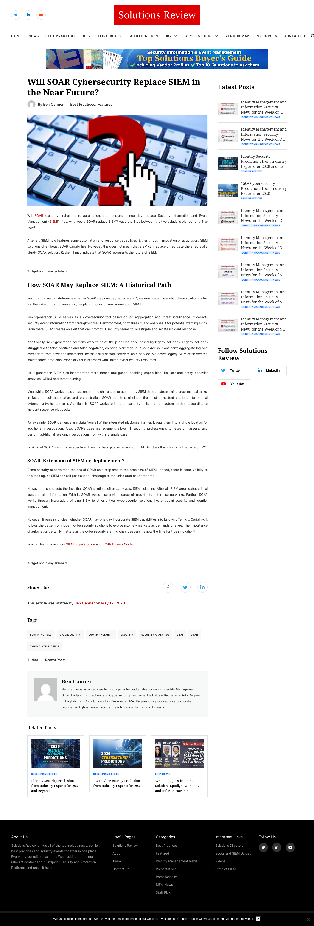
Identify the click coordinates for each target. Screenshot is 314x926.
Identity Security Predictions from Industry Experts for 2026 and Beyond (55, 785)
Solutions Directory (150, 36)
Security (127, 634)
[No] (308, 919)
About (116, 853)
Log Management (101, 634)
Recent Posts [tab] (55, 660)
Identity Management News (260, 117)
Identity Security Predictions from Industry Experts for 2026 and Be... (264, 161)
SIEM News (164, 884)
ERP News (163, 774)
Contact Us (296, 36)
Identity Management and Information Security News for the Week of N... (264, 269)
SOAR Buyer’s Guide (118, 544)
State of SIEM (225, 869)
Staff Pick (163, 892)
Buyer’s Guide (199, 36)
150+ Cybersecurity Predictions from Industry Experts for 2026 (117, 783)
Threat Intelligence (44, 646)
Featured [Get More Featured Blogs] (105, 104)
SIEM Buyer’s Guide (80, 544)
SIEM (53, 221)
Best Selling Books (103, 36)
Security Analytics (155, 634)
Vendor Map (238, 36)
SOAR (38, 215)
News (33, 36)
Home (16, 36)
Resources (266, 36)
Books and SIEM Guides (233, 853)
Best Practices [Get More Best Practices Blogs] (82, 104)
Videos (220, 861)
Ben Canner (53, 104)
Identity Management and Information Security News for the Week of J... (264, 107)
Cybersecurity (70, 634)
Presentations (166, 869)
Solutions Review (125, 845)
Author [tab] (32, 660)
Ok (258, 918)
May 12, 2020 (113, 603)
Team (116, 861)
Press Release (166, 877)
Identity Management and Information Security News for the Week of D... (264, 134)
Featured (162, 853)
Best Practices (61, 36)
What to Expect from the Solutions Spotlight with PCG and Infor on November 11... (177, 785)
